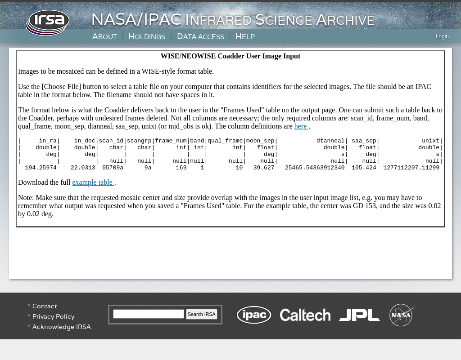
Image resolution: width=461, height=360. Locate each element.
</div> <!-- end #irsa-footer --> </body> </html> (230, 326)
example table (93, 189)
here (301, 126)
